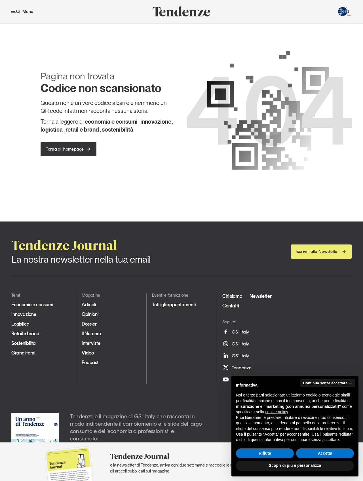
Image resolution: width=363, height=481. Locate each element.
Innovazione (23, 314)
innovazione (155, 121)
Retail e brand (25, 333)
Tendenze (237, 367)
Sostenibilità (23, 343)
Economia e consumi (32, 304)
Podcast (90, 362)
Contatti (230, 306)
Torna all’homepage (68, 149)
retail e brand (82, 129)
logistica (52, 129)
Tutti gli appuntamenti (174, 304)
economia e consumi (111, 121)
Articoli (89, 304)
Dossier (89, 324)
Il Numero (91, 333)
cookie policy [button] (276, 412)
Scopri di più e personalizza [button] (295, 465)
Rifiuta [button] (265, 453)
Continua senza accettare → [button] (327, 383)
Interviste (91, 343)
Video (88, 353)
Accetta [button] (325, 453)
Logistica (20, 324)
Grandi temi (23, 353)
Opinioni (90, 314)
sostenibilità (117, 129)
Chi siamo (232, 296)
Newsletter (261, 296)
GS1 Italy (235, 331)
